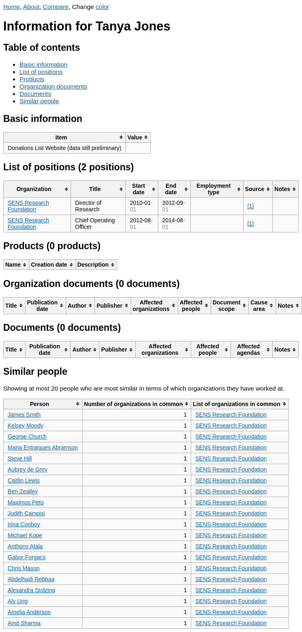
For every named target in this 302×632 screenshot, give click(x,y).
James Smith (24, 414)
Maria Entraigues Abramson (43, 447)
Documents (35, 93)
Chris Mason (24, 568)
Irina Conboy (24, 524)
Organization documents (53, 86)
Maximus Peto (26, 502)
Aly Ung (18, 601)
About (31, 6)
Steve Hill (20, 458)
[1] (251, 206)
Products (31, 79)
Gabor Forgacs (26, 557)
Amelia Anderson (29, 612)
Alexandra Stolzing (31, 590)
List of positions (41, 71)
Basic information (43, 64)
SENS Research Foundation (28, 206)
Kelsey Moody (25, 425)
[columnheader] (65, 137)
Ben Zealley (23, 491)
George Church (27, 436)
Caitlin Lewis (24, 480)
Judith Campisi (26, 513)
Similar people (39, 101)
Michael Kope (25, 535)
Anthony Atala (25, 546)
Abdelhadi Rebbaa (31, 579)
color (102, 6)
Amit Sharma (24, 623)
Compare (56, 6)
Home (11, 6)
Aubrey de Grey (27, 469)
